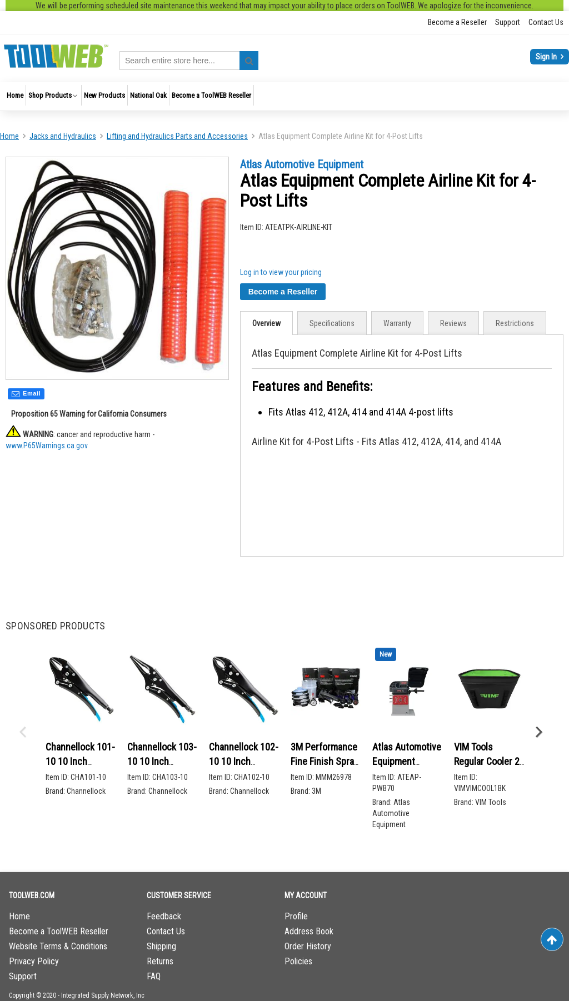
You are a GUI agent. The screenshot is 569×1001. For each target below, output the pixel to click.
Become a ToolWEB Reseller (58, 931)
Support (507, 22)
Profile (296, 916)
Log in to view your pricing (281, 272)
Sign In (547, 56)
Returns (160, 961)
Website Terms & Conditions (58, 946)
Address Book (308, 931)
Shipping (161, 946)
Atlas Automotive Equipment (301, 164)
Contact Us (545, 22)
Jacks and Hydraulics (62, 136)
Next (538, 732)
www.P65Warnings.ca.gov (47, 446)
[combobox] (188, 60)
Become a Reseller (457, 22)
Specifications (332, 323)
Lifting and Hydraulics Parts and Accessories (177, 136)
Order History (307, 946)
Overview (266, 323)
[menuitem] (15, 95)
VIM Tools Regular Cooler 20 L (489, 761)
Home (9, 136)
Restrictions (515, 323)
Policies (298, 961)
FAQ (154, 976)
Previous (22, 732)
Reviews (453, 323)
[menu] (284, 96)
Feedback (164, 916)
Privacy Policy (34, 961)
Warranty (397, 323)
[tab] (266, 323)
